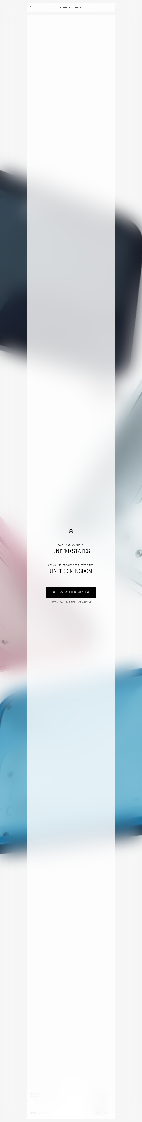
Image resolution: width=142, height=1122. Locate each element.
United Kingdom (71, 603)
